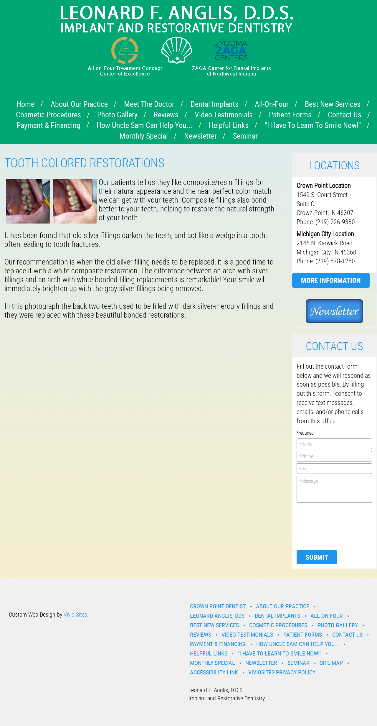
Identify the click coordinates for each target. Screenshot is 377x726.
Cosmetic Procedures (48, 114)
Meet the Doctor (149, 104)
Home (25, 104)
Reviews (166, 114)
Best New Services (333, 104)
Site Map (331, 663)
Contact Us (344, 114)
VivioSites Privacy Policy (281, 672)
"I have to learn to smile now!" (313, 125)
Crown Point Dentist (218, 606)
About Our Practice (79, 104)
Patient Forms (290, 114)
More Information (331, 280)
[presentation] (321, 526)
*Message (334, 489)
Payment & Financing (48, 125)
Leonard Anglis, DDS (217, 616)
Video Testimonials (224, 114)
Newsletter (200, 136)
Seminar (245, 136)
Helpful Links (229, 125)
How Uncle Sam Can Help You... (145, 125)
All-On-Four (272, 104)
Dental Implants (215, 104)
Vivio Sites (75, 614)
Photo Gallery (117, 114)
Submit (316, 557)
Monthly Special (144, 136)
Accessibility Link (214, 672)
